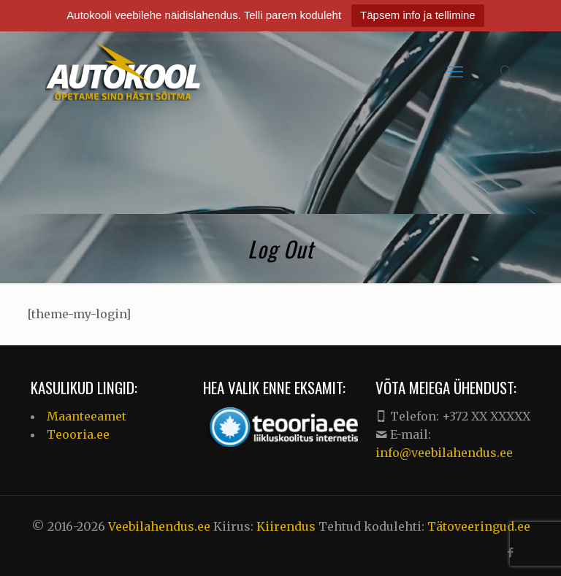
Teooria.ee (78, 434)
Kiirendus (286, 526)
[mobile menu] (455, 71)
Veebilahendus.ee (160, 526)
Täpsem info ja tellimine (418, 15)
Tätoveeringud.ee (478, 526)
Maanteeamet (86, 416)
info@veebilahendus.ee (444, 452)
